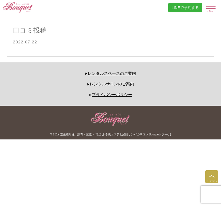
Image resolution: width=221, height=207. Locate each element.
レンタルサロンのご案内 (112, 84)
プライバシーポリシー (112, 94)
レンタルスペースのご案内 (112, 73)
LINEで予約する (185, 7)
